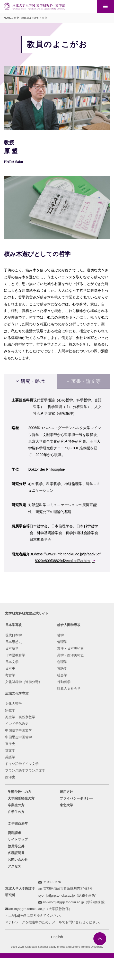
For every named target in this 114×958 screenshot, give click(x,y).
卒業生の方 (16, 805)
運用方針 (66, 792)
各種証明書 (16, 853)
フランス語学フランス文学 (25, 770)
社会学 (62, 675)
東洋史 (10, 744)
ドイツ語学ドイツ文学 (22, 764)
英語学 (10, 757)
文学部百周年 (18, 824)
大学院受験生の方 (21, 798)
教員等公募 (16, 846)
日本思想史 (13, 642)
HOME (8, 17)
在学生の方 (16, 812)
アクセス (14, 866)
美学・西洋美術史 (70, 655)
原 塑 (44, 17)
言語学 (62, 668)
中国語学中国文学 (18, 730)
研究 (16, 17)
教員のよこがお (30, 17)
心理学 (62, 662)
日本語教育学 (15, 655)
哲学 (60, 635)
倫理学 (62, 642)
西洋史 (10, 777)
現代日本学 (13, 635)
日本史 (10, 668)
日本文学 (12, 662)
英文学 (10, 750)
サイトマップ (18, 839)
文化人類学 (13, 704)
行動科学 (64, 682)
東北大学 (66, 805)
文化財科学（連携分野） (23, 682)
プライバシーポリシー (76, 798)
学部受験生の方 (19, 792)
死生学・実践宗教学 (20, 717)
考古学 (10, 675)
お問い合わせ (18, 859)
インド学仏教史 (17, 724)
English (57, 937)
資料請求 (14, 833)
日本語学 (12, 648)
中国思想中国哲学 (18, 737)
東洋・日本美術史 (70, 648)
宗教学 (10, 710)
